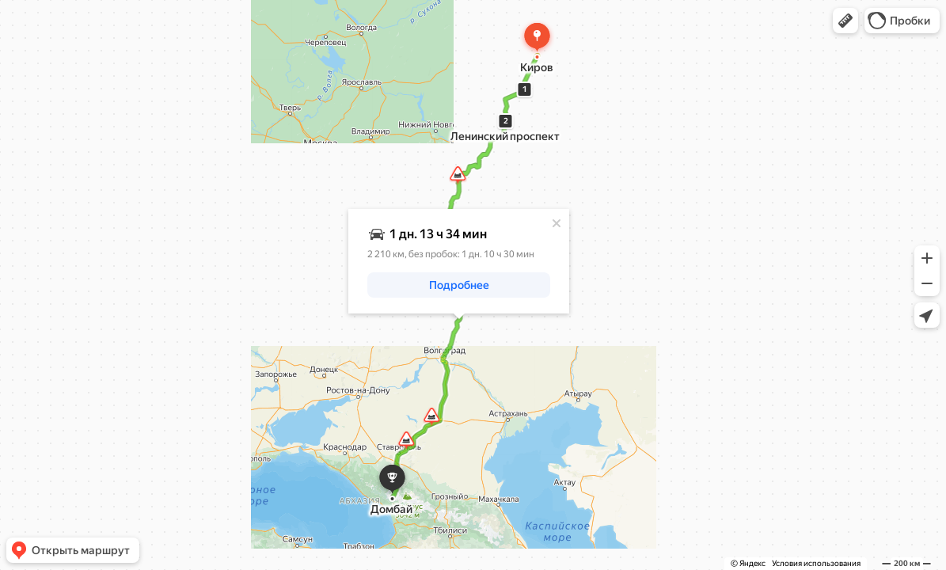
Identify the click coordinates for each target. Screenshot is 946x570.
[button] (845, 20)
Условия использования (816, 563)
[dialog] (458, 261)
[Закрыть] (556, 223)
